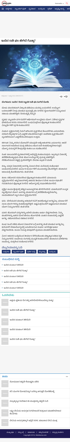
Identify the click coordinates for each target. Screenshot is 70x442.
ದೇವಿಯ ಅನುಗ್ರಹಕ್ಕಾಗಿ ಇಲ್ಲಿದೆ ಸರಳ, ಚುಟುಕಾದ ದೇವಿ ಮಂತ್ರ (33, 420)
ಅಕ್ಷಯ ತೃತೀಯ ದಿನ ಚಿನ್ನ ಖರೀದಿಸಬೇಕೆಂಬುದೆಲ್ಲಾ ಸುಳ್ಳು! (31, 300)
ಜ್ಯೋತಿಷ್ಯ (42, 251)
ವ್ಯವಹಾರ (32, 8)
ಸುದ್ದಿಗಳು (9, 8)
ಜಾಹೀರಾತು (31, 432)
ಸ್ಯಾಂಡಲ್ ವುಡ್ (20, 8)
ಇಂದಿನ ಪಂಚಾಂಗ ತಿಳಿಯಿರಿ (13, 264)
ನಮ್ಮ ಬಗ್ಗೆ (21, 432)
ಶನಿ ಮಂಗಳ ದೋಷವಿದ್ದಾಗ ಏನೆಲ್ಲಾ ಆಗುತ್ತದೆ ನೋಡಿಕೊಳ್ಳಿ (32, 391)
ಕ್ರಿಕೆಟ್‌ (50, 8)
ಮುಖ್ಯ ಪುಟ (10, 432)
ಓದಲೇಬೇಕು (8, 295)
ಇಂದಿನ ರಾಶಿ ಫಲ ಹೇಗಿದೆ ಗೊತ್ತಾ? (16, 270)
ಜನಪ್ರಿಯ (41, 8)
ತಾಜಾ (5, 376)
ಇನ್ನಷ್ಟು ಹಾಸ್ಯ (59, 8)
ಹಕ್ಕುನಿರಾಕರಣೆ (43, 432)
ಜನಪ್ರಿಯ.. (52, 251)
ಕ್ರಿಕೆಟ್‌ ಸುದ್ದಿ (31, 251)
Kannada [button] (59, 3)
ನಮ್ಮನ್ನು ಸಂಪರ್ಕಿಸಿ (58, 432)
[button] (3, 9)
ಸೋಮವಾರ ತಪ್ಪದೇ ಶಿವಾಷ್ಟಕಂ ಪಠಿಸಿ (24, 381)
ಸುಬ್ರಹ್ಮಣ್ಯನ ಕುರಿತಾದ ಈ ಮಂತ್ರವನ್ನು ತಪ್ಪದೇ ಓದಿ (29, 401)
